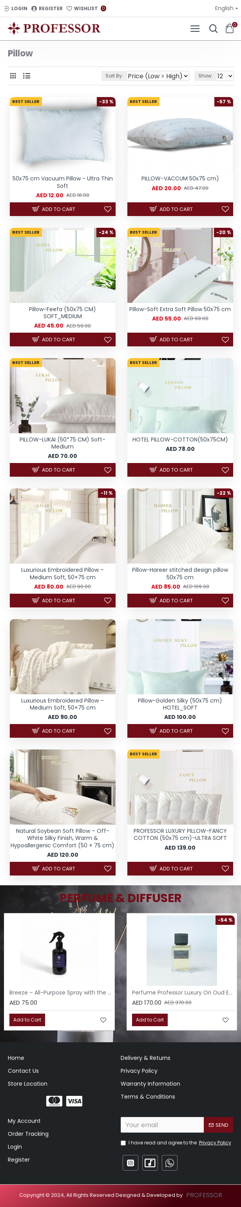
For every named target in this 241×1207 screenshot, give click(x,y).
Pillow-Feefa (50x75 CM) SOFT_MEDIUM (62, 313)
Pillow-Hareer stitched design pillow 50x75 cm (180, 573)
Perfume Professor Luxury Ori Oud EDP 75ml (183, 992)
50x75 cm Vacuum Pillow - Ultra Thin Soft (63, 182)
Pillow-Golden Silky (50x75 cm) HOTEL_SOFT (180, 704)
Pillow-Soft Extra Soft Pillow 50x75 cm (180, 309)
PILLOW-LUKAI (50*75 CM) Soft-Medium (62, 443)
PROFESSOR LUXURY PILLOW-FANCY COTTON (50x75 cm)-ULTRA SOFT (180, 834)
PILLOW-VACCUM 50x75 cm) (180, 178)
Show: (205, 75)
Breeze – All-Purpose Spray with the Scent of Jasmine (60, 992)
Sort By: (114, 75)
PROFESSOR (204, 1195)
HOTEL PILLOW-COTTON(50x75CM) (180, 439)
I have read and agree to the (176, 1142)
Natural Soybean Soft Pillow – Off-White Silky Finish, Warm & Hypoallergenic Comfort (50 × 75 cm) (62, 838)
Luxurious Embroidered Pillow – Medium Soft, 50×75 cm (62, 573)
